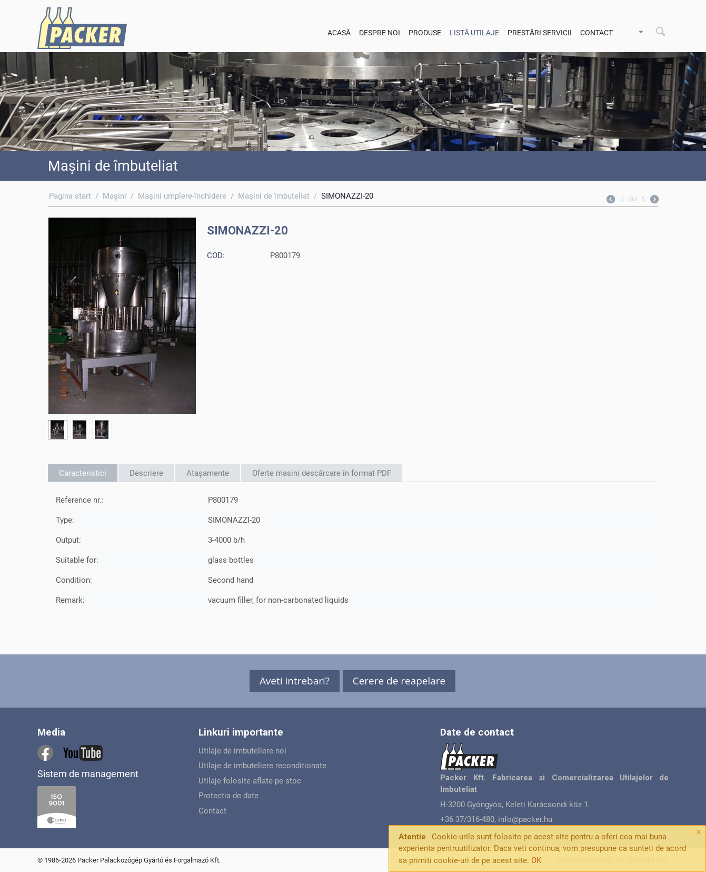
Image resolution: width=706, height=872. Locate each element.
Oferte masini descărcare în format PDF (321, 473)
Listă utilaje (474, 32)
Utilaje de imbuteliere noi (242, 751)
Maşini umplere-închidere (182, 196)
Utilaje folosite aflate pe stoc (249, 781)
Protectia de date (228, 795)
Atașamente (207, 473)
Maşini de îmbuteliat (274, 196)
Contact (596, 32)
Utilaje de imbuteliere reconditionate (262, 765)
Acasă (339, 32)
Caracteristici (82, 473)
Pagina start (70, 196)
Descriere (146, 473)
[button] (295, 681)
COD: (216, 255)
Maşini (114, 196)
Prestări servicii (540, 32)
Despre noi (379, 32)
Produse (425, 32)
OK (536, 860)
